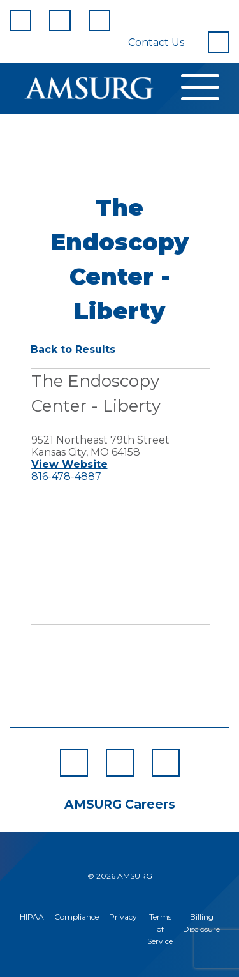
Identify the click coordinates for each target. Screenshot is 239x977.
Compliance (76, 916)
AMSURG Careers (119, 804)
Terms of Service (160, 929)
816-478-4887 (66, 476)
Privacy (123, 916)
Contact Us (156, 42)
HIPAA (32, 916)
